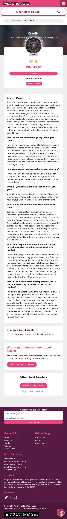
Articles (7, 446)
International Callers (27, 508)
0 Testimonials (33, 78)
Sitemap (42, 508)
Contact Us (40, 437)
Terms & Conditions (13, 464)
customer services (27, 484)
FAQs (37, 440)
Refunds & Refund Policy (15, 461)
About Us (8, 440)
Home (7, 21)
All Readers (16, 21)
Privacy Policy (10, 458)
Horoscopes (9, 448)
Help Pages (40, 443)
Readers (8, 443)
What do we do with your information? (15, 468)
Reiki (24, 21)
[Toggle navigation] (63, 3)
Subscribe (33, 422)
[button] (33, 12)
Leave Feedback (34, 83)
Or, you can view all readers (33, 391)
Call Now (33, 73)
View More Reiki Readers (33, 385)
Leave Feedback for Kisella (22, 364)
